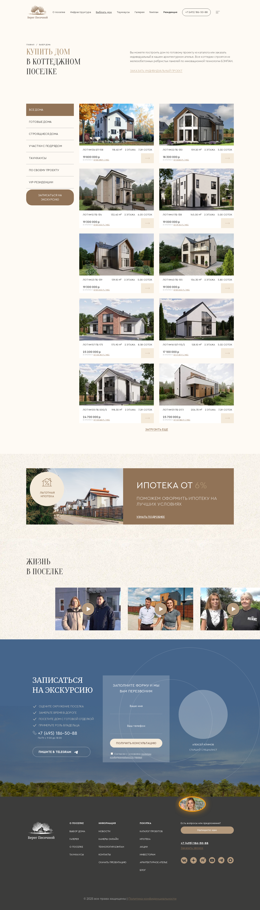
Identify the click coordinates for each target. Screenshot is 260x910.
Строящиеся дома (43, 134)
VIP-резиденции (41, 182)
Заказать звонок (192, 848)
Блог (143, 870)
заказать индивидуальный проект (156, 70)
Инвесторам (147, 854)
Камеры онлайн (108, 839)
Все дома (36, 109)
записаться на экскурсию (50, 197)
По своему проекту (44, 170)
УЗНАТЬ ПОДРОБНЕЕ (150, 516)
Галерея (139, 12)
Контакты (105, 854)
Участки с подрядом (45, 146)
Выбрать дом (104, 12)
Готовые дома (40, 121)
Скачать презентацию (112, 862)
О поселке (59, 12)
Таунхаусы (123, 12)
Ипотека (145, 839)
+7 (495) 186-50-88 (196, 12)
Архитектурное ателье (153, 862)
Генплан (153, 12)
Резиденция (170, 12)
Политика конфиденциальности (152, 898)
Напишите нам (207, 830)
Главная (30, 45)
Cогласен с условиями (130, 755)
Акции (144, 847)
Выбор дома (77, 831)
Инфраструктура (80, 12)
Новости (104, 831)
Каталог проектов (151, 831)
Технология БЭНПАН (111, 847)
